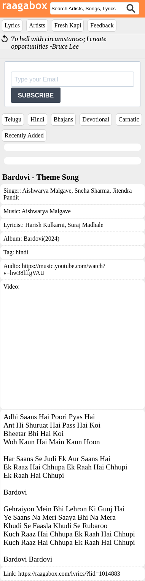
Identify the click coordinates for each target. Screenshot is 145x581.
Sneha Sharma (91, 190)
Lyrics (12, 25)
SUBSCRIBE (36, 95)
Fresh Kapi (67, 25)
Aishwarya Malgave (46, 190)
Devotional (95, 119)
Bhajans (63, 119)
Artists (37, 25)
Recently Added (24, 135)
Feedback (101, 25)
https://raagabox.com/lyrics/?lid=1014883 (69, 573)
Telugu (13, 119)
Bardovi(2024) (41, 238)
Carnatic (128, 119)
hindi (22, 252)
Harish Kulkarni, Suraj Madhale (64, 225)
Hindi (37, 119)
